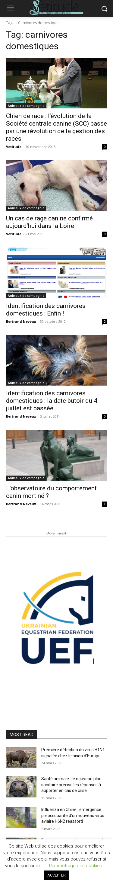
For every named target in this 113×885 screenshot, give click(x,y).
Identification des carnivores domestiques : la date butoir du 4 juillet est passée (51, 401)
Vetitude (13, 146)
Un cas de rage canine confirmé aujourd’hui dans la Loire (49, 222)
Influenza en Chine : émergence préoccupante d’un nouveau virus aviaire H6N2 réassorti (72, 815)
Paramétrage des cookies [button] (75, 865)
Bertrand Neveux (21, 321)
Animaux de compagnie (26, 106)
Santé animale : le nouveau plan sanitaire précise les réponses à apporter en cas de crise (71, 784)
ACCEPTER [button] (56, 875)
